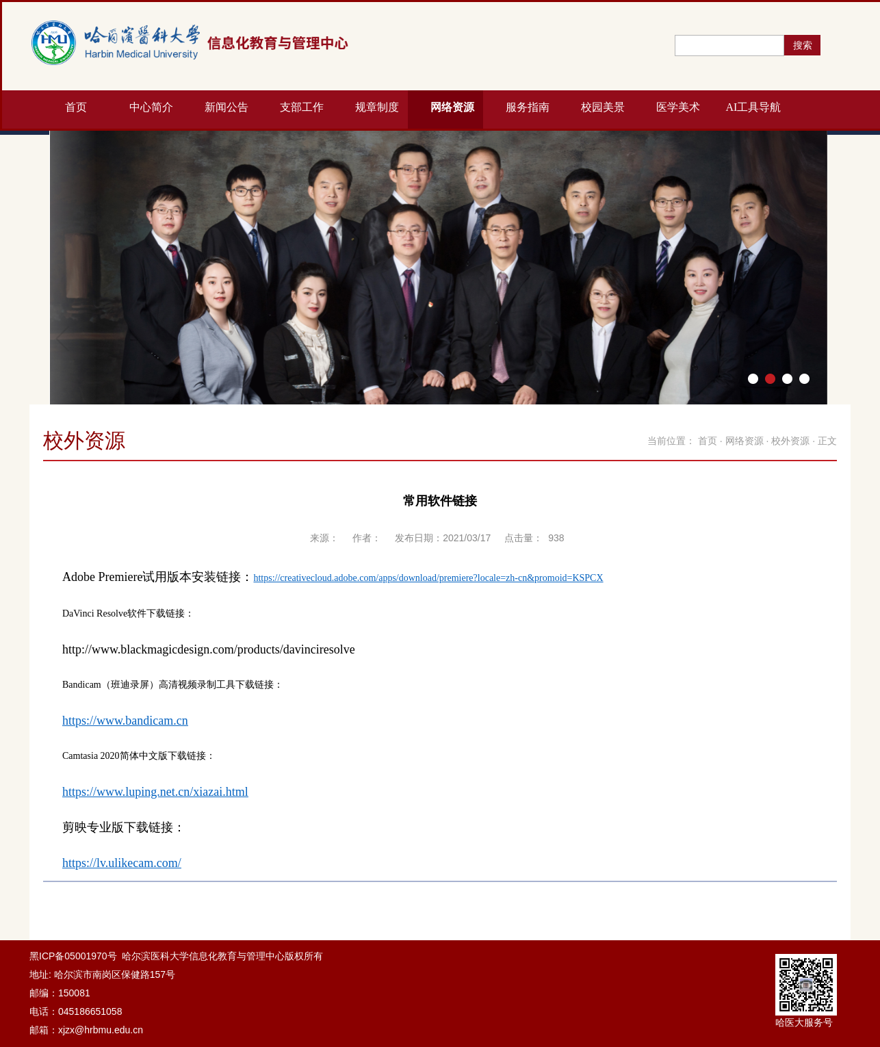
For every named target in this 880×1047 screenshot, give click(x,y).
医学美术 (678, 107)
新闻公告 (226, 107)
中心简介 (151, 107)
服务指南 (527, 107)
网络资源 (452, 107)
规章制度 (377, 107)
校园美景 (603, 107)
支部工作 (302, 107)
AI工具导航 (753, 107)
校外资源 (790, 440)
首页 (76, 107)
